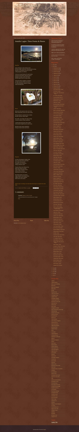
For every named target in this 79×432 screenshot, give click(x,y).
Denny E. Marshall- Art (57, 126)
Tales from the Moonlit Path (56, 379)
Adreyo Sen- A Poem (56, 102)
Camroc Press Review (55, 293)
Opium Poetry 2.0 (54, 351)
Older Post (46, 220)
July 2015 (55, 77)
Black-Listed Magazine (55, 287)
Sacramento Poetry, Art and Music (57, 368)
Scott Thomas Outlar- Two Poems (58, 195)
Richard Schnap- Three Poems (58, 179)
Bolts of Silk (53, 288)
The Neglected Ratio (54, 392)
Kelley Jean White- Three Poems (58, 193)
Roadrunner (53, 362)
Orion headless (53, 352)
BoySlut (52, 290)
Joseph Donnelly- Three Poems (58, 181)
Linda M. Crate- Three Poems (58, 136)
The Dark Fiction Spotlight (55, 386)
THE (52, 378)
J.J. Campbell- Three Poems (58, 238)
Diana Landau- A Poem (57, 244)
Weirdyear (53, 402)
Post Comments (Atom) (22, 223)
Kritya (52, 330)
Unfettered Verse (54, 400)
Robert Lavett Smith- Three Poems (59, 110)
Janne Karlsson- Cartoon (57, 115)
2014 (53, 268)
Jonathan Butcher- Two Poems (58, 188)
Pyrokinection (53, 359)
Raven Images (53, 360)
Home (31, 220)
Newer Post (16, 220)
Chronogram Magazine (55, 298)
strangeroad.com (54, 416)
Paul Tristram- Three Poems (58, 113)
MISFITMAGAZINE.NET (55, 336)
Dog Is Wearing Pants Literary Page (57, 309)
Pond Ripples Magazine (55, 357)
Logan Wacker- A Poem (57, 222)
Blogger (44, 429)
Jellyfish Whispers (54, 328)
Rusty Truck (53, 367)
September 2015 (56, 73)
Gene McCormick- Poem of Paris (58, 234)
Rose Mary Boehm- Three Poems (58, 104)
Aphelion (52, 280)
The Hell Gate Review (55, 387)
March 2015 (56, 84)
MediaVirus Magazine (55, 339)
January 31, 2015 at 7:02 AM (27, 195)
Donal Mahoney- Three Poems (58, 129)
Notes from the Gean (54, 347)
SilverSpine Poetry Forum (55, 375)
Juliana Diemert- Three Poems (58, 220)
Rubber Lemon (53, 363)
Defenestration (53, 304)
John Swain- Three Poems (57, 150)
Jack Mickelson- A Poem (57, 224)
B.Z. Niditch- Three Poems (57, 95)
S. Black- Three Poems (57, 108)
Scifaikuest (53, 370)
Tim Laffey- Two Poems (57, 152)
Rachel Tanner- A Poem (57, 263)
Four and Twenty (54, 315)
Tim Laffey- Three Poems (57, 185)
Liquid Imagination (54, 333)
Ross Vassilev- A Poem (57, 127)
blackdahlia (53, 413)
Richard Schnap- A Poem (57, 120)
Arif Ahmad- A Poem (56, 91)
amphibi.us (53, 411)
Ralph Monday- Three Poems (58, 146)
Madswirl (53, 338)
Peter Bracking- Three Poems (58, 247)
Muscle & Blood (54, 344)
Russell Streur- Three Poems (58, 254)
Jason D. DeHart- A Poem (57, 138)
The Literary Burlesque (55, 391)
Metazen (52, 341)
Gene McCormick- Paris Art (58, 97)
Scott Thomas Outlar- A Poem (58, 89)
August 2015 (56, 75)
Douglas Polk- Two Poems (57, 265)
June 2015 (55, 78)
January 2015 (56, 87)
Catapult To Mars (54, 296)
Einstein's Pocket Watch (55, 312)
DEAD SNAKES (27, 5)
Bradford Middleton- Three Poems (59, 229)
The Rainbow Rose (54, 395)
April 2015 (55, 82)
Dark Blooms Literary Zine (55, 301)
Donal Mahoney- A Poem (57, 117)
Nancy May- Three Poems (57, 124)
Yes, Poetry (53, 405)
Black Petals (53, 285)
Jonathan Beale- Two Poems (58, 169)
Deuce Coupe (53, 306)
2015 (53, 66)
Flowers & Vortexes (54, 314)
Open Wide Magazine (54, 349)
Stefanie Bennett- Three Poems (58, 231)
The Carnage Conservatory (55, 384)
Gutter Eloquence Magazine (55, 320)
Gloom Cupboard (54, 319)
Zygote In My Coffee (54, 408)
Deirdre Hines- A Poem (57, 100)
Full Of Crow (53, 317)
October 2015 (56, 71)
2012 (53, 271)
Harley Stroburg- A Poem (57, 197)
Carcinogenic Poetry (54, 295)
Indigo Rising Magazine (55, 325)
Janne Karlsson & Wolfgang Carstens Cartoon (58, 208)
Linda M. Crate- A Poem (57, 253)
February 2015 (56, 86)
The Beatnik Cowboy (54, 381)
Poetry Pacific (53, 355)
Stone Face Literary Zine (55, 376)
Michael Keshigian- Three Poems (58, 145)
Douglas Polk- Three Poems (58, 131)
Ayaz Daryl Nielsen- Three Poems (59, 122)
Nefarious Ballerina (54, 346)
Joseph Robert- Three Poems (58, 190)
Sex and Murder (54, 371)
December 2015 (56, 68)
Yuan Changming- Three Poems (58, 143)
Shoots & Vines (54, 373)
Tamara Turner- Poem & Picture (58, 171)
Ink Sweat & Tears (54, 327)
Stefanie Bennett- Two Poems (58, 112)
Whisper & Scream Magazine (56, 403)
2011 (53, 273)
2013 (53, 269)
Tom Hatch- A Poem (56, 167)
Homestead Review (54, 322)
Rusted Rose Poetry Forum (55, 365)
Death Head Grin (54, 303)
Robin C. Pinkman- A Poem (57, 174)
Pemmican (53, 354)
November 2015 (56, 69)
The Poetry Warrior (54, 394)
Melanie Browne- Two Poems (58, 202)
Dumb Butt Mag (54, 311)
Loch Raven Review (54, 335)
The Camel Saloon (54, 383)
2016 (53, 64)
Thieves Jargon (53, 399)
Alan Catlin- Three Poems (57, 157)
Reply (19, 198)
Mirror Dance (53, 343)
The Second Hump (54, 397)
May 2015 (55, 80)
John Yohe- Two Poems (57, 176)
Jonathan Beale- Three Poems (58, 258)
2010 (53, 275)
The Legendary (53, 389)
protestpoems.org (54, 415)
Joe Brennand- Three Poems (58, 213)
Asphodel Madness (54, 282)
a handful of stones (54, 410)
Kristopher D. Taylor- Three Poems (59, 246)
